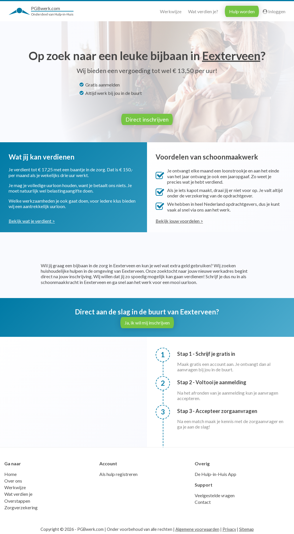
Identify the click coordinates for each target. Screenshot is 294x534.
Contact (203, 501)
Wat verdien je (18, 493)
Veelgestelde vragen (215, 494)
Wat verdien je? (203, 11)
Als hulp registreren (118, 473)
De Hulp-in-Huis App (215, 473)
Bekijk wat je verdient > (32, 220)
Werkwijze (170, 11)
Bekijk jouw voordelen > (179, 220)
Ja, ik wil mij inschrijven (147, 321)
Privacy (229, 528)
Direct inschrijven (147, 119)
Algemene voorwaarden (197, 528)
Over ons (13, 480)
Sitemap (246, 528)
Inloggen (274, 11)
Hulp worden (242, 11)
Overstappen (17, 500)
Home (10, 473)
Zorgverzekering (21, 506)
